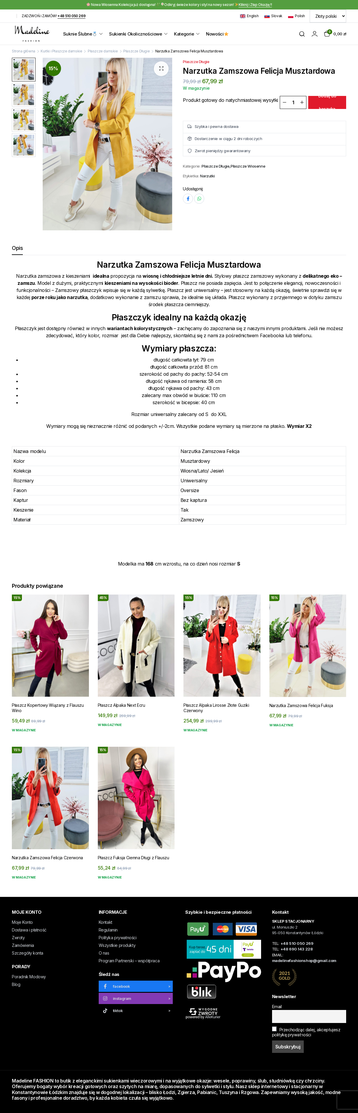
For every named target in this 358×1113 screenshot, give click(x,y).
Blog (16, 984)
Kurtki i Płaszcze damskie (61, 51)
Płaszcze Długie (136, 51)
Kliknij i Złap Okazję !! (255, 4)
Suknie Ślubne (80, 34)
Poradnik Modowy (29, 976)
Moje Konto (22, 922)
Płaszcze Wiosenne (248, 166)
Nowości (217, 34)
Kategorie (184, 34)
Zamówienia (23, 945)
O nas (104, 952)
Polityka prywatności (118, 937)
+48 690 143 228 (296, 949)
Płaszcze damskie (103, 51)
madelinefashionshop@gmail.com (304, 960)
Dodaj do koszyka (327, 102)
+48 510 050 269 (71, 16)
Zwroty (18, 937)
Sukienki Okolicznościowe (135, 34)
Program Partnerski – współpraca (129, 960)
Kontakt (105, 922)
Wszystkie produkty (117, 945)
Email (277, 1006)
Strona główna (23, 51)
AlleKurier (212, 1017)
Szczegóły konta (27, 952)
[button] (161, 68)
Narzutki (207, 176)
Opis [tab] (17, 248)
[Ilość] (293, 102)
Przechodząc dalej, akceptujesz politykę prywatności (306, 1032)
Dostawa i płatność (29, 929)
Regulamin (108, 929)
